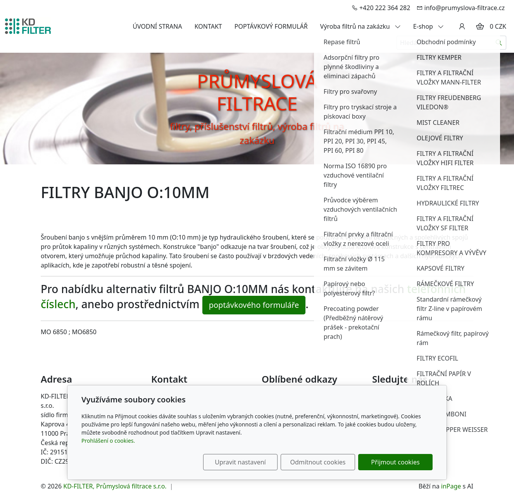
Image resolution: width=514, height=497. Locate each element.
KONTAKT (208, 26)
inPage (451, 486)
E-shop (428, 26)
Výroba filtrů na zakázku (360, 26)
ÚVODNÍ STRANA (157, 26)
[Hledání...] (444, 43)
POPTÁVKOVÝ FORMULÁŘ (271, 26)
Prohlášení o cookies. (108, 440)
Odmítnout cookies (318, 462)
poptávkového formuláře (254, 305)
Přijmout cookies (395, 462)
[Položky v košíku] (480, 26)
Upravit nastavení (240, 462)
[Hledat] (499, 43)
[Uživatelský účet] (462, 26)
